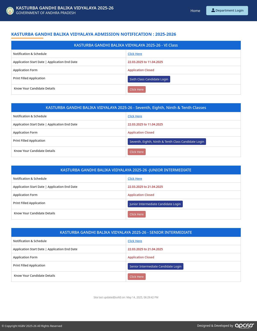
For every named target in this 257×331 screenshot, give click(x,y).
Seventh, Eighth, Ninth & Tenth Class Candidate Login (167, 142)
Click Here (135, 54)
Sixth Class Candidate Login (149, 79)
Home (195, 10)
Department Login (227, 10)
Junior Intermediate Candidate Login (155, 204)
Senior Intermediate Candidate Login (155, 266)
